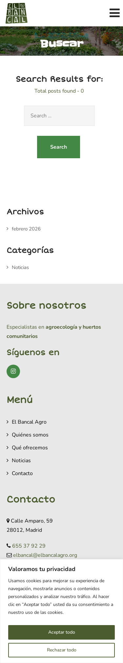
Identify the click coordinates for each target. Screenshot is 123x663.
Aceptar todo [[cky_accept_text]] (61, 632)
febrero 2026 (26, 229)
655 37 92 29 (29, 546)
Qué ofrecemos (30, 447)
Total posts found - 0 (59, 91)
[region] (61, 611)
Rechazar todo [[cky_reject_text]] (61, 650)
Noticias (20, 267)
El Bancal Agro (29, 422)
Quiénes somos (30, 434)
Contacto (22, 473)
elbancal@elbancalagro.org (45, 555)
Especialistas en (25, 327)
